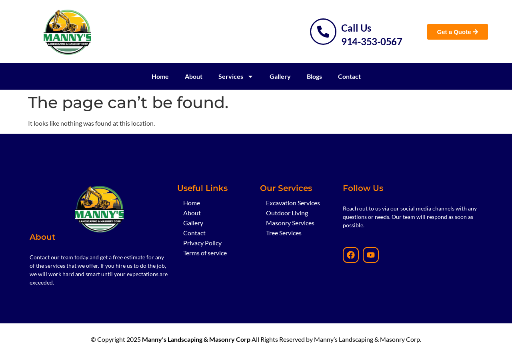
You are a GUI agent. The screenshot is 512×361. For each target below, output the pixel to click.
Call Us (356, 28)
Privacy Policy (202, 243)
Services (236, 76)
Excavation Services (293, 203)
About (193, 76)
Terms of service (205, 253)
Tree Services (284, 233)
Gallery (280, 76)
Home (160, 76)
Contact (349, 76)
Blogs (314, 76)
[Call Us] (323, 31)
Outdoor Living (287, 213)
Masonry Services (290, 223)
